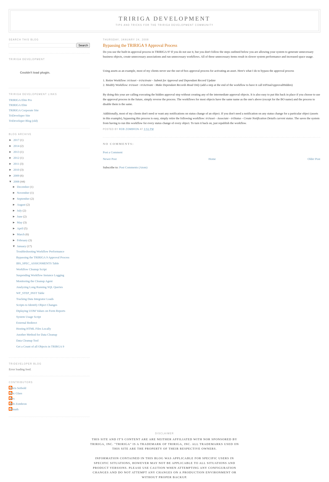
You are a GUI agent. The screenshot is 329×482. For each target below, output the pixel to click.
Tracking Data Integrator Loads (35, 299)
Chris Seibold (18, 388)
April (20, 228)
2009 (16, 175)
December (23, 186)
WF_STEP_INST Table (30, 293)
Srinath (14, 409)
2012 (16, 157)
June (20, 216)
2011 (16, 163)
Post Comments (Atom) (133, 167)
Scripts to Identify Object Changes (36, 305)
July (20, 210)
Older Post (314, 159)
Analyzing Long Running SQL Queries (39, 287)
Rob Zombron (18, 403)
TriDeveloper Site (19, 115)
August (21, 204)
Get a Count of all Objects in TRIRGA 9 (40, 346)
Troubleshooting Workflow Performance (40, 251)
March (21, 234)
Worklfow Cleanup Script (31, 269)
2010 (16, 169)
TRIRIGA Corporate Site (24, 110)
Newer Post (110, 159)
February (22, 240)
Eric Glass (16, 393)
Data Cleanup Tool (27, 340)
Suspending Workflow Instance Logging (40, 275)
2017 (16, 140)
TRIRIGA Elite (18, 105)
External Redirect (26, 322)
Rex (12, 398)
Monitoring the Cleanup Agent (34, 281)
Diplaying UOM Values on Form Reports (40, 311)
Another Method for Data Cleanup (36, 334)
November (23, 192)
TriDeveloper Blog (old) (23, 120)
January (22, 246)
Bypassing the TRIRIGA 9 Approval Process (42, 257)
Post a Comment (112, 152)
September (23, 198)
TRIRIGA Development (164, 18)
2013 (16, 152)
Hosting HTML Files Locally (33, 328)
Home (212, 159)
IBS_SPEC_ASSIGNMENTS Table (37, 263)
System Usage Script (28, 316)
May (20, 222)
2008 (16, 181)
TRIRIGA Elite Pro (20, 100)
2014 (16, 146)
